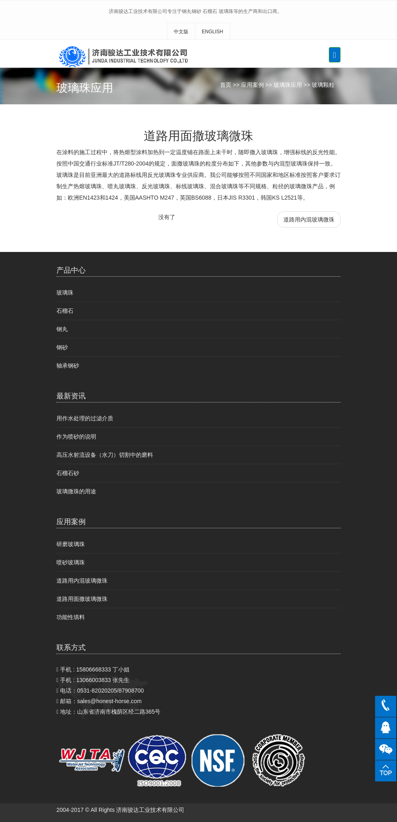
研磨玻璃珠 (70, 544)
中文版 (181, 31)
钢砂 (62, 347)
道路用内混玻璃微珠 (308, 219)
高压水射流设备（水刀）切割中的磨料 (104, 455)
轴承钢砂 (67, 365)
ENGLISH (212, 31)
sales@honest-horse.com (109, 701)
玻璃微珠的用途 (76, 491)
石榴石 (64, 311)
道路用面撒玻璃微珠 (82, 599)
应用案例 (252, 85)
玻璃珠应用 (288, 85)
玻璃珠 (64, 292)
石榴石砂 (67, 473)
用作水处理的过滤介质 (84, 418)
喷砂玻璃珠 (70, 562)
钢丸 (62, 329)
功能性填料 (70, 617)
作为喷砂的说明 (76, 436)
